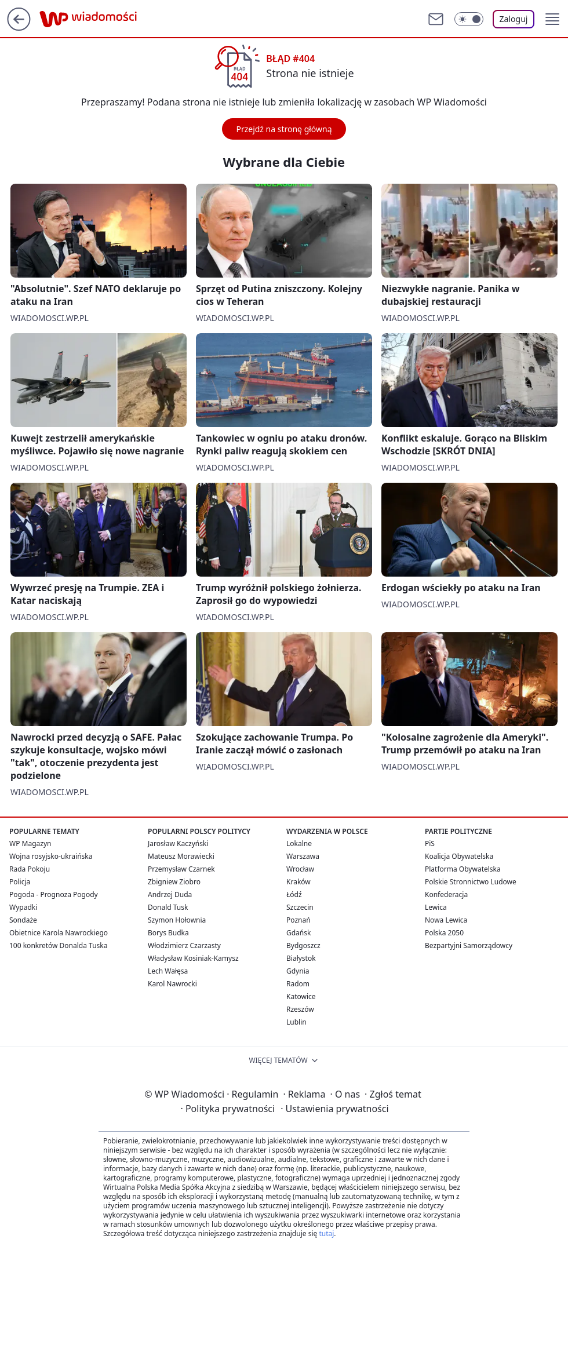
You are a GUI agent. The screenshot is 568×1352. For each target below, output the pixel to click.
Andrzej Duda (170, 894)
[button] (552, 19)
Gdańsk (298, 933)
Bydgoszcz (303, 945)
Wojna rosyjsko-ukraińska (50, 856)
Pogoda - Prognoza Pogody (53, 894)
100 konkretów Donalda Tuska (58, 945)
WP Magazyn (30, 843)
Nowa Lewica (446, 920)
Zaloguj (514, 18)
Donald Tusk (168, 907)
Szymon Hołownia (177, 920)
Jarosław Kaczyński (178, 843)
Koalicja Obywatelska (459, 856)
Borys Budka (168, 933)
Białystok (301, 958)
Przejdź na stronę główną (284, 128)
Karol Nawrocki (172, 984)
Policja (19, 882)
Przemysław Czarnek (181, 869)
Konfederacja (446, 894)
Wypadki (23, 907)
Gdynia (297, 971)
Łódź (294, 894)
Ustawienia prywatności (334, 1108)
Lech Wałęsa (168, 971)
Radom (298, 984)
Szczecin (300, 907)
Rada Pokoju (29, 869)
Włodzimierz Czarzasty (184, 945)
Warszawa (302, 856)
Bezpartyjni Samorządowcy (468, 945)
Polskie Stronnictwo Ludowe (470, 882)
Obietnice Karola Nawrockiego (58, 933)
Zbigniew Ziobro (174, 882)
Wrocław (300, 869)
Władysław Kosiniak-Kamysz (193, 958)
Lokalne (299, 843)
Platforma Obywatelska (463, 869)
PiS (430, 843)
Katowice (301, 996)
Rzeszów (300, 1009)
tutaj (326, 1233)
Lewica (436, 907)
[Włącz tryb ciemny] (468, 19)
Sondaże (23, 920)
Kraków (298, 882)
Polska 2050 (444, 933)
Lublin (296, 1022)
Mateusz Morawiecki (181, 856)
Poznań (298, 920)
